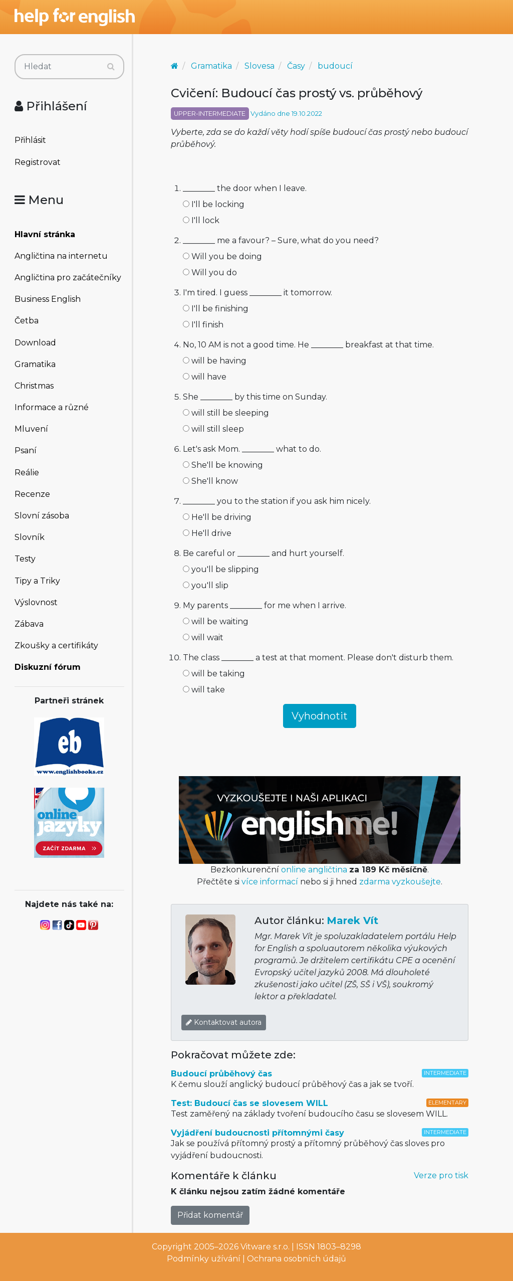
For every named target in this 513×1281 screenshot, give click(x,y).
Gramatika (35, 364)
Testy (25, 559)
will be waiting (215, 621)
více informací (269, 881)
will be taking (214, 673)
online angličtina (314, 869)
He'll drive (207, 533)
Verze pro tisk (441, 1175)
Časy (296, 66)
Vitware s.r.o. (265, 1246)
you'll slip (205, 585)
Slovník (30, 537)
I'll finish (203, 324)
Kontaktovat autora (224, 1022)
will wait (203, 637)
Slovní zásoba (42, 515)
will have (204, 377)
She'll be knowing (223, 465)
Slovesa (259, 66)
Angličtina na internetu (61, 256)
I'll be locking (213, 204)
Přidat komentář (210, 1215)
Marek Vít (352, 920)
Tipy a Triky (37, 581)
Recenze (32, 494)
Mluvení (31, 429)
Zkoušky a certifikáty (56, 645)
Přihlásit (30, 140)
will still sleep (213, 429)
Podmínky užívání (203, 1258)
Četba (27, 320)
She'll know (210, 481)
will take (204, 689)
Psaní (26, 450)
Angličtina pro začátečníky (68, 277)
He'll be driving (217, 517)
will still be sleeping (226, 413)
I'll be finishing (215, 308)
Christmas (34, 386)
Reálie (27, 472)
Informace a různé (52, 407)
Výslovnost (36, 602)
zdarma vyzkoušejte (400, 881)
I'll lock (201, 220)
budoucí (335, 66)
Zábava (29, 624)
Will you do (210, 272)
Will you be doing (222, 256)
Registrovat (38, 162)
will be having (214, 360)
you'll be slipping (221, 569)
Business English (48, 299)
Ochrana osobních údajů (296, 1258)
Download (35, 342)
